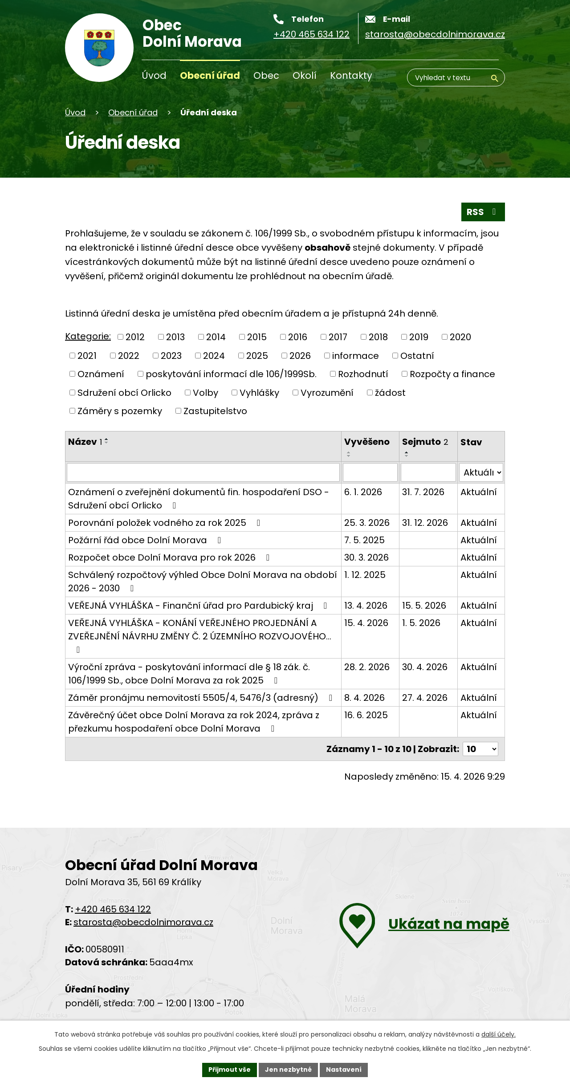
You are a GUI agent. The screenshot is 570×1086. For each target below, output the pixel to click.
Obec (266, 75)
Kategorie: (88, 336)
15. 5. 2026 (424, 605)
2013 (175, 337)
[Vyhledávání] (456, 77)
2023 (171, 355)
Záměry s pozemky (119, 411)
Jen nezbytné (288, 1069)
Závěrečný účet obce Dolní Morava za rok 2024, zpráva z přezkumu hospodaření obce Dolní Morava (193, 722)
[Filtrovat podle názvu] (203, 472)
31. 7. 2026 (423, 492)
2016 (297, 337)
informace (355, 355)
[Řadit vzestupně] (107, 439)
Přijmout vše (229, 1069)
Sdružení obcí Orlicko (124, 392)
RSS (483, 212)
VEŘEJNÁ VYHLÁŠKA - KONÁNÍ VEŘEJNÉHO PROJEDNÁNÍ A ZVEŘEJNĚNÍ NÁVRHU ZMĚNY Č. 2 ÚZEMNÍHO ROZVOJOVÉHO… (199, 635)
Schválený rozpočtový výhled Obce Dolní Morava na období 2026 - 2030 (202, 581)
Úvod (154, 75)
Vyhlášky (259, 392)
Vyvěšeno (367, 441)
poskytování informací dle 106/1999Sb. (231, 374)
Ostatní (417, 355)
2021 (87, 355)
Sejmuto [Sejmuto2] (425, 441)
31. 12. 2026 (425, 523)
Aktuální (478, 492)
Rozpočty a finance (452, 374)
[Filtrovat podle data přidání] (370, 472)
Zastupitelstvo (215, 411)
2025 (257, 355)
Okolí (305, 75)
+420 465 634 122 (113, 909)
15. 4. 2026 (366, 623)
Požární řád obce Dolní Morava (146, 540)
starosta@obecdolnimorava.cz (143, 922)
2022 (128, 355)
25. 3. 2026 (367, 523)
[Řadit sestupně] (107, 442)
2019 (418, 337)
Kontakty (351, 75)
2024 (214, 355)
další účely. (498, 1034)
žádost (390, 392)
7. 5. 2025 (364, 540)
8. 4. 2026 (364, 697)
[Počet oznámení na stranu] (480, 749)
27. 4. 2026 (425, 697)
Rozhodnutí (363, 374)
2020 (460, 337)
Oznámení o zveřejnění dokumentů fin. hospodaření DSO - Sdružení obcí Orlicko (198, 499)
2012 (135, 337)
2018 (378, 337)
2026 (300, 355)
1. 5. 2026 (421, 623)
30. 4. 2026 (425, 667)
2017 (338, 337)
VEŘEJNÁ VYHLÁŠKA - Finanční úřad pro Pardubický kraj (199, 605)
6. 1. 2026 (363, 492)
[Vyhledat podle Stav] (481, 472)
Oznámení (100, 374)
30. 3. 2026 (366, 557)
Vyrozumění (327, 392)
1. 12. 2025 (365, 575)
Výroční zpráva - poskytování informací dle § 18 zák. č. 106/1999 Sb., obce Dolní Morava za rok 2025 (189, 674)
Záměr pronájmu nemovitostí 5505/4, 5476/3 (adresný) (202, 697)
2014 (216, 337)
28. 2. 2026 (367, 667)
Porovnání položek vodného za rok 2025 (166, 523)
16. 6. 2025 (366, 715)
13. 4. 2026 (365, 605)
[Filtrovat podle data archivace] (428, 472)
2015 (257, 337)
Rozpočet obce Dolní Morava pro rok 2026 (170, 557)
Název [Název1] (85, 441)
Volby (205, 392)
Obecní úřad (210, 75)
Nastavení (344, 1069)
